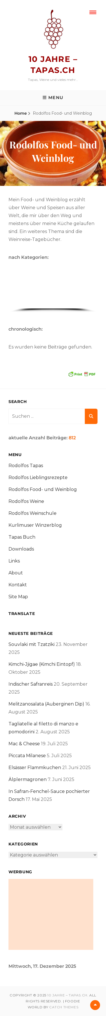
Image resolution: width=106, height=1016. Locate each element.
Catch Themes (63, 1007)
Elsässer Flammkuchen (34, 767)
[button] (15, 289)
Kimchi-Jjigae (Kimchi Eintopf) (41, 664)
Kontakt (17, 584)
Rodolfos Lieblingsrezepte (38, 477)
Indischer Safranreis (30, 684)
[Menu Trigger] (93, 12)
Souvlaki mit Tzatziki (31, 644)
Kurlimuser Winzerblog (35, 525)
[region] (53, 291)
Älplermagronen (27, 779)
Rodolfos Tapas (25, 465)
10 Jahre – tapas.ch (67, 995)
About (15, 573)
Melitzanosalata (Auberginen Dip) (46, 704)
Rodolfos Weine (26, 501)
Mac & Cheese (24, 743)
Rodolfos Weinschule (32, 513)
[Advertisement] (50, 914)
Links (14, 561)
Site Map (18, 596)
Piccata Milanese (27, 755)
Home (20, 113)
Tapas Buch (21, 537)
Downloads (21, 549)
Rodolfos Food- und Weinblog (42, 489)
